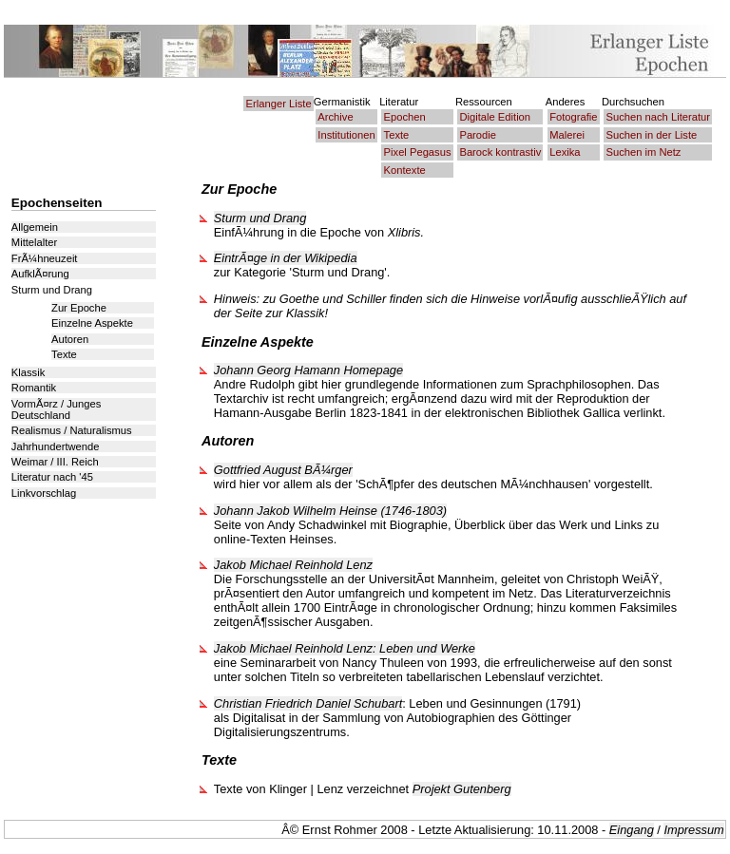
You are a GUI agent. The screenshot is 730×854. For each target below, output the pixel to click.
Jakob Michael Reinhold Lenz (293, 565)
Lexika (564, 152)
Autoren (69, 339)
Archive (335, 117)
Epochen (405, 117)
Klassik (28, 372)
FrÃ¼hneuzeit (44, 258)
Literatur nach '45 (52, 477)
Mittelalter (34, 242)
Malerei (567, 135)
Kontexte (405, 170)
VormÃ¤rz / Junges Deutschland (56, 409)
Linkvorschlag (43, 493)
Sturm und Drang (260, 218)
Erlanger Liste (279, 103)
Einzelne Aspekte (92, 323)
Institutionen (346, 135)
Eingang (631, 830)
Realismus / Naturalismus (71, 430)
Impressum (693, 830)
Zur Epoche (78, 307)
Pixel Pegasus (417, 152)
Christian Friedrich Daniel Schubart (308, 703)
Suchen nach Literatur (658, 117)
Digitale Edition (494, 117)
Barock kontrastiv (500, 152)
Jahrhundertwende (55, 446)
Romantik (33, 387)
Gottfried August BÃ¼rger (283, 470)
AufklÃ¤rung (40, 273)
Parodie (477, 135)
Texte (397, 135)
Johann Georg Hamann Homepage (308, 370)
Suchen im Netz (644, 152)
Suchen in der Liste (652, 135)
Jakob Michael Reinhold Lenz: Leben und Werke (344, 648)
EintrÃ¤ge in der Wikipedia (285, 258)
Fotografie (573, 117)
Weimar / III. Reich (55, 461)
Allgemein (34, 227)
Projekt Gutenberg (462, 789)
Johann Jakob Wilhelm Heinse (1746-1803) (330, 510)
